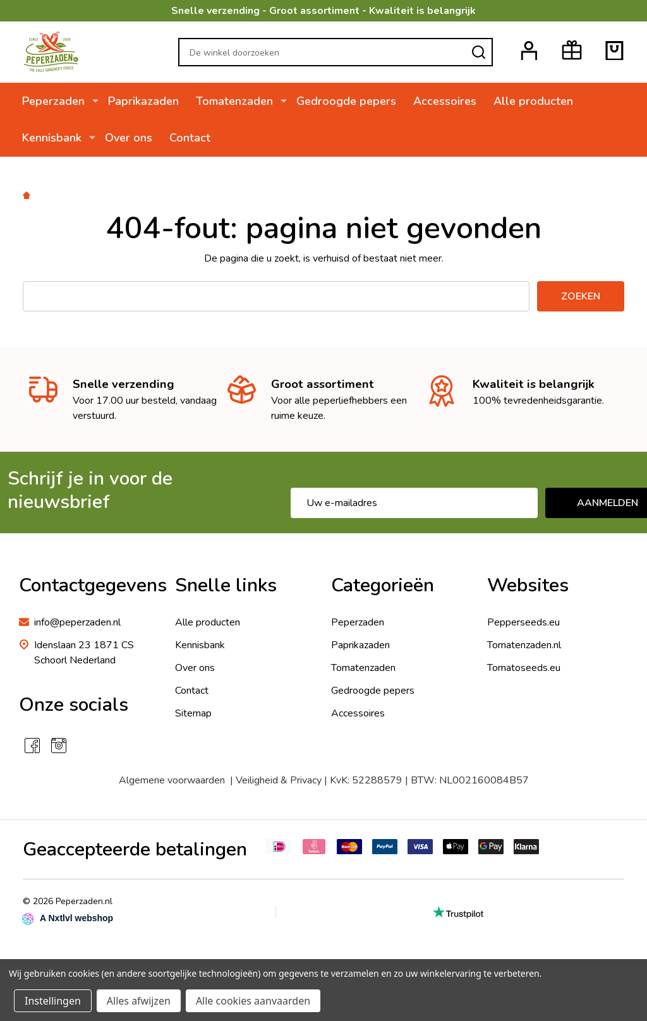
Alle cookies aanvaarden (253, 1001)
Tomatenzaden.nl (524, 645)
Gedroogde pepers (341, 101)
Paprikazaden (141, 101)
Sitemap (193, 713)
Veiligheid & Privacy (279, 780)
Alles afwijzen (139, 1001)
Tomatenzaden (232, 101)
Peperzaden (54, 101)
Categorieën (382, 585)
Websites (528, 585)
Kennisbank (52, 138)
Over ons (126, 138)
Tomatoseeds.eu (523, 668)
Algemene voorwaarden (172, 780)
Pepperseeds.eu (523, 622)
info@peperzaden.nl (77, 622)
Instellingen (53, 1001)
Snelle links (226, 585)
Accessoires (440, 101)
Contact (188, 138)
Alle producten (529, 101)
